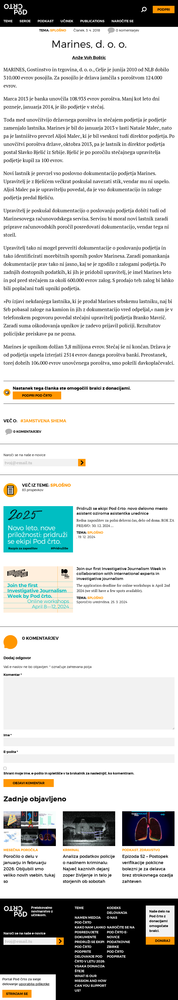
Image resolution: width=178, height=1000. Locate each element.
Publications (92, 21)
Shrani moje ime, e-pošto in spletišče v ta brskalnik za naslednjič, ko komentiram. (68, 773)
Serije (25, 21)
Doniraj (162, 941)
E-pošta (10, 752)
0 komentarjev (123, 30)
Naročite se (122, 21)
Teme (8, 21)
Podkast (46, 21)
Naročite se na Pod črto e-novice (121, 932)
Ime (7, 735)
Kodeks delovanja (117, 910)
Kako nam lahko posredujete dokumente (90, 932)
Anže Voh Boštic (89, 57)
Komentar (12, 675)
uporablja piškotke (34, 984)
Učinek (66, 21)
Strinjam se (17, 994)
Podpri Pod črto (37, 395)
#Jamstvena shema (43, 420)
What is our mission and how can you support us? (90, 983)
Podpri (163, 9)
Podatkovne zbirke (118, 944)
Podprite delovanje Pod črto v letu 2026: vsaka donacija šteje (90, 961)
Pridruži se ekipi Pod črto (89, 944)
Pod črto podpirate (116, 954)
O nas (112, 917)
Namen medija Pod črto (88, 920)
